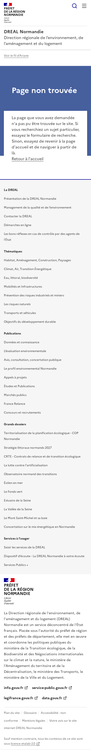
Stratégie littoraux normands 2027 (28, 448)
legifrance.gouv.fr (18, 698)
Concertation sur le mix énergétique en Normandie (39, 527)
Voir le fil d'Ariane (16, 55)
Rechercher (74, 6)
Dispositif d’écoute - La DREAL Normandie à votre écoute (44, 556)
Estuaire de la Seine (17, 500)
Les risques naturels (17, 304)
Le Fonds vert (13, 492)
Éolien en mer (13, 483)
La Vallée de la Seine (18, 509)
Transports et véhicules (20, 313)
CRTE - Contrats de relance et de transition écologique (42, 456)
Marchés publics (15, 395)
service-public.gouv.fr (49, 687)
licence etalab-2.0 (23, 743)
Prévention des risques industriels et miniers (34, 295)
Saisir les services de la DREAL (24, 547)
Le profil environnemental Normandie (30, 368)
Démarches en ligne (17, 225)
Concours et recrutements (22, 412)
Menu (84, 6)
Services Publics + (16, 565)
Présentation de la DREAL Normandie (30, 199)
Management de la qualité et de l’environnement (37, 207)
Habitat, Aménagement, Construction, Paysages (37, 260)
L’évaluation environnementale (25, 351)
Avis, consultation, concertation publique (32, 360)
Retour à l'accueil (27, 159)
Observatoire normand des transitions (30, 474)
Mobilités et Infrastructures (23, 286)
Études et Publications (19, 386)
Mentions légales (33, 721)
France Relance (14, 404)
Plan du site (12, 713)
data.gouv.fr (52, 698)
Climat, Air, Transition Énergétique (27, 269)
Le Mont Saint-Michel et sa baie (25, 518)
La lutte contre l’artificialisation (26, 465)
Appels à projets (15, 377)
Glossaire (30, 713)
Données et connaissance (21, 342)
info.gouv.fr (13, 687)
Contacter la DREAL (18, 216)
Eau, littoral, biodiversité (21, 278)
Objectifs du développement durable (30, 322)
